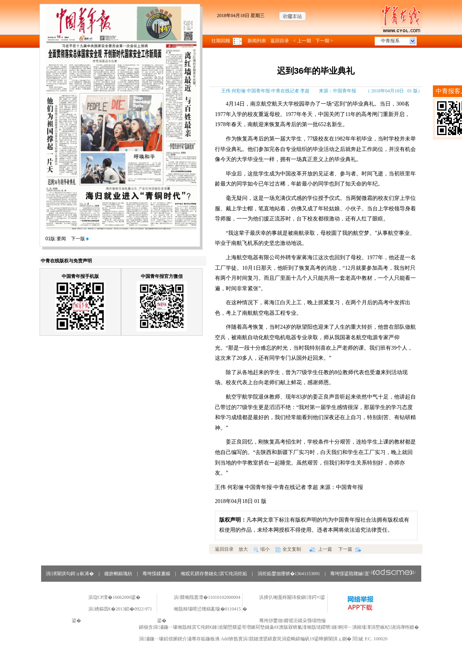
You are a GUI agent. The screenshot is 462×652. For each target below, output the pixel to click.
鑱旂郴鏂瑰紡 (118, 573)
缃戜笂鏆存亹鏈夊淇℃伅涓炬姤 (214, 573)
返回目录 (279, 40)
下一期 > (324, 40)
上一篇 (320, 549)
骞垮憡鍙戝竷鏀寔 (373, 573)
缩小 (262, 549)
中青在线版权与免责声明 (66, 261)
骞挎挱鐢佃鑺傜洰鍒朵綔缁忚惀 (292, 620)
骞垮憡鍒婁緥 (156, 573)
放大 (243, 549)
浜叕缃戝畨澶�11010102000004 (207, 597)
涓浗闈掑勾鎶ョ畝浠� (70, 573)
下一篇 (349, 549)
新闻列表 (256, 40)
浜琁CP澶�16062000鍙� (114, 597)
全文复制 (288, 549)
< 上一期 (302, 40)
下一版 (80, 238)
